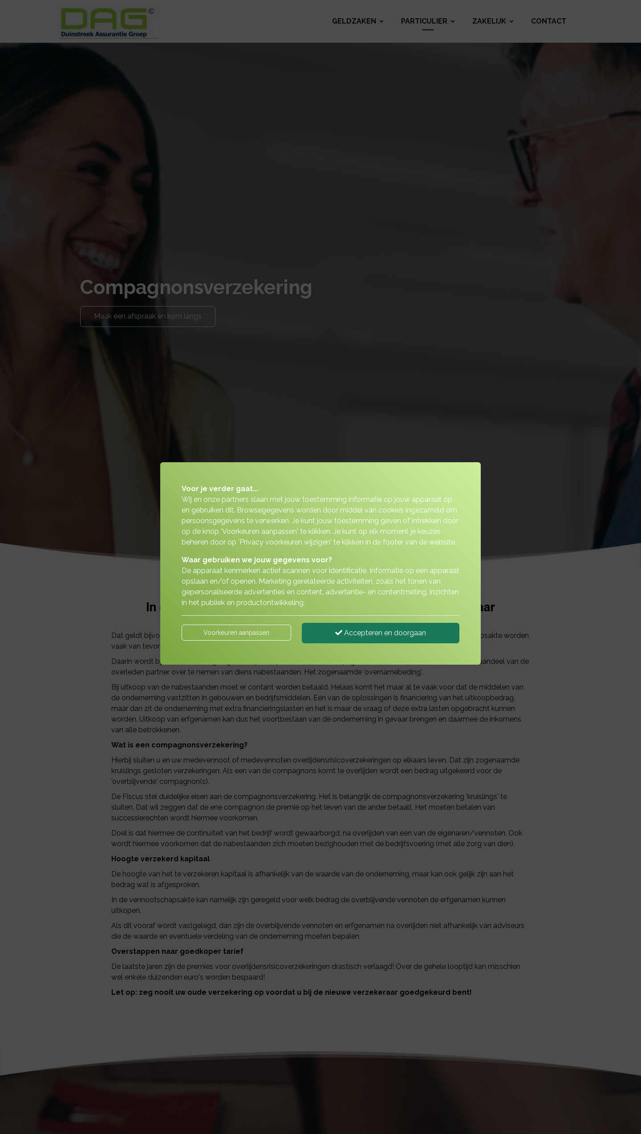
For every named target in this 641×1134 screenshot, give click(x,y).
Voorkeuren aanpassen (236, 632)
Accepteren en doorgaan (380, 633)
